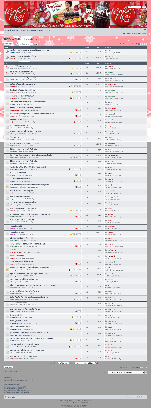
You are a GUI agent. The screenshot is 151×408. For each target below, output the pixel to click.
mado (109, 303)
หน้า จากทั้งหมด (131, 44)
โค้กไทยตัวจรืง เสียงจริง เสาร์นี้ (20, 179)
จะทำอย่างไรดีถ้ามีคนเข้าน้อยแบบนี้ (22, 96)
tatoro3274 (15, 80)
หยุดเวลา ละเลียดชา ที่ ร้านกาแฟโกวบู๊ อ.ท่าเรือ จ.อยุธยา (29, 273)
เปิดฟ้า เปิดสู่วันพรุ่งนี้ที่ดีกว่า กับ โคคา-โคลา (24, 279)
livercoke (110, 244)
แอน (13, 98)
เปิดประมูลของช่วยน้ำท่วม (18, 321)
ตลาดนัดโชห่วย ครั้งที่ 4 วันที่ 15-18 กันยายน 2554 (27, 350)
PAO (13, 53)
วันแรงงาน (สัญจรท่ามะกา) (19, 125)
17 (79, 169)
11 (75, 86)
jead (109, 285)
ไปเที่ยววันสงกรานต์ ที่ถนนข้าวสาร (21, 262)
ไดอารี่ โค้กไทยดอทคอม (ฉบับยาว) (21, 66)
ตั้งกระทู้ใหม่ (9, 43)
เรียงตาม (77, 363)
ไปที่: (105, 372)
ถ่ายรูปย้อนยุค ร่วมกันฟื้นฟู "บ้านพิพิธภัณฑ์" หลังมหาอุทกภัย (30, 214)
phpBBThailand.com (84, 405)
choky (14, 151)
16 (77, 169)
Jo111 (109, 179)
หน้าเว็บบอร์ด (11, 30)
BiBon (109, 167)
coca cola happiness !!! (18, 303)
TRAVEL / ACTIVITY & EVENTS (42, 30)
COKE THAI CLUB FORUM (24, 30)
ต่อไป (144, 363)
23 (79, 269)
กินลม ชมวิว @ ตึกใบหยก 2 (19, 120)
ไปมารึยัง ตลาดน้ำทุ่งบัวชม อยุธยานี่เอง (23, 202)
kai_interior (15, 193)
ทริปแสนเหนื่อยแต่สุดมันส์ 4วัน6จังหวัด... (23, 208)
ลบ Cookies (127, 397)
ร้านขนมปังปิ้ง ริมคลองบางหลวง (20, 327)
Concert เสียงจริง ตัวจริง (18, 173)
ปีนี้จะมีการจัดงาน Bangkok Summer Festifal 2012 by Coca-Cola (33, 285)
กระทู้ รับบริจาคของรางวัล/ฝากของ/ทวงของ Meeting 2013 (29, 185)
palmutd (110, 191)
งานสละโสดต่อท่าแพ (17, 232)
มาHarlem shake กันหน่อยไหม (20, 196)
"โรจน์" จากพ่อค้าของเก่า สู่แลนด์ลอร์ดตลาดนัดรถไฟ (28, 102)
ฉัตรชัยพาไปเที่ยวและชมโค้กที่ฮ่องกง (22, 90)
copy (13, 128)
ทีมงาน (121, 397)
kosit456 (14, 287)
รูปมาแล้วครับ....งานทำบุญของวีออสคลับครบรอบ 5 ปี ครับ (29, 333)
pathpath (14, 304)
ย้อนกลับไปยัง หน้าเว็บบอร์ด (13, 372)
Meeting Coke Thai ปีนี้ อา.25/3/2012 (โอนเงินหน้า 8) (28, 167)
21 (79, 58)
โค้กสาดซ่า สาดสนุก (16, 137)
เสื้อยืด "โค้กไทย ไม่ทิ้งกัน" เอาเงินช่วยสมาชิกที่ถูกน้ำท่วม (29, 297)
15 (75, 169)
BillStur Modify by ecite (75, 403)
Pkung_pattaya (112, 155)
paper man (15, 199)
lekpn (109, 274)
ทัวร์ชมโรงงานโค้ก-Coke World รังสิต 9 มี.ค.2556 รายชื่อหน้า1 (31, 155)
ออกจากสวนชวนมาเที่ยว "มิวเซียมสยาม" (24, 356)
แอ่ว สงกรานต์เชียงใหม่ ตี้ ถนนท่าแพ (22, 238)
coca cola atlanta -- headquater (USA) (23, 78)
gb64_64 (14, 116)
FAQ (126, 33)
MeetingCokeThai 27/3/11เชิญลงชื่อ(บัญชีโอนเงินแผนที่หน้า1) (31, 268)
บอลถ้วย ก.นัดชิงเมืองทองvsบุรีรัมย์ (21, 191)
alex (13, 86)
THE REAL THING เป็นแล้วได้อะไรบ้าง (23, 56)
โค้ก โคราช (111, 250)
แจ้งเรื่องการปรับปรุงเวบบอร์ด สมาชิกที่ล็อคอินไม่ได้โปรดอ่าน (30, 50)
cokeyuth (110, 72)
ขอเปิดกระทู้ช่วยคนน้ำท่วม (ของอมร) (22, 84)
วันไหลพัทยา (14, 250)
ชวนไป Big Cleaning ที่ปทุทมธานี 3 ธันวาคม (25, 309)
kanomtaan (111, 226)
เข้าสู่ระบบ (143, 33)
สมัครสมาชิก (133, 33)
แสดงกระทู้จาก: (59, 363)
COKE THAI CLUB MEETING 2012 (22, 72)
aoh (13, 205)
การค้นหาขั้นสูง (141, 9)
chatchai (15, 92)
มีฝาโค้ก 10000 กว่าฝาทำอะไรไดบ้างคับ (23, 149)
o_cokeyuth (15, 68)
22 (77, 269)
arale (109, 173)
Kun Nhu (15, 74)
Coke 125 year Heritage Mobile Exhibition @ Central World (31, 338)
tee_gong (110, 126)
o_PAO (14, 58)
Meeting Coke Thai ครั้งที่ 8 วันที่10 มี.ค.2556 (25, 131)
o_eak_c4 (110, 56)
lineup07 (110, 220)
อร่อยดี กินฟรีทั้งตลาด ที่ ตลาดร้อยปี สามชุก (24, 291)
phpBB (68, 400)
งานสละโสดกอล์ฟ (16, 226)
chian (13, 104)
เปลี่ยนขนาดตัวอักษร (144, 30)
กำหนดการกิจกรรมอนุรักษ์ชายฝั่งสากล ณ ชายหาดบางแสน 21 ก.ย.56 (33, 114)
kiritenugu (110, 51)
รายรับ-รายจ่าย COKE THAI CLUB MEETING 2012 (27, 244)
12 (77, 86)
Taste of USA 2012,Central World (22, 220)
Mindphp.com (74, 405)
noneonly (110, 66)
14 (79, 346)
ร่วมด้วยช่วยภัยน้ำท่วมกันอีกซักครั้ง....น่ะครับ (25, 344)
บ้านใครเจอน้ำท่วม (16, 315)
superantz (111, 90)
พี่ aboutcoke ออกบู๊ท (17, 256)
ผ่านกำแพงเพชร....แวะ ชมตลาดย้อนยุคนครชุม (26, 143)
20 (77, 58)
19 (75, 58)
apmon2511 (111, 84)
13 (79, 86)
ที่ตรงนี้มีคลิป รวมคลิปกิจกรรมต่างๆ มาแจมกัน (25, 108)
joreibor (14, 122)
